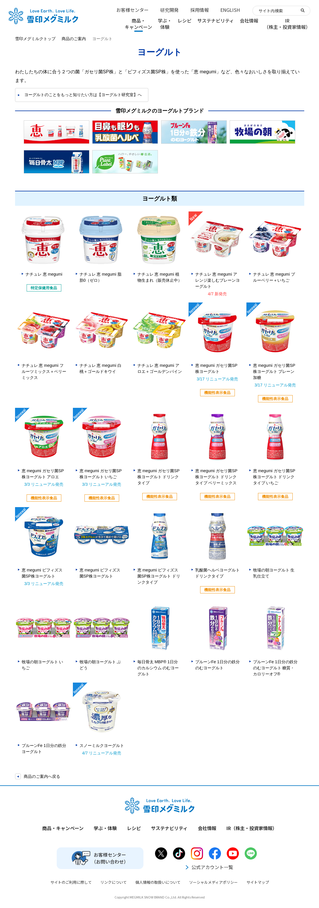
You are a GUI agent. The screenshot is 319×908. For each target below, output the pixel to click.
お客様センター (132, 9)
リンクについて (113, 882)
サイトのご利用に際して (71, 882)
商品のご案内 (74, 38)
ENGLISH (230, 9)
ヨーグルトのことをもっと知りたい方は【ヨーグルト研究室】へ (83, 94)
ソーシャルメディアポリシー (213, 882)
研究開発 (169, 9)
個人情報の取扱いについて (157, 882)
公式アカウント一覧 (209, 867)
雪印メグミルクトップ (35, 38)
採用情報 (199, 9)
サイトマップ (257, 882)
